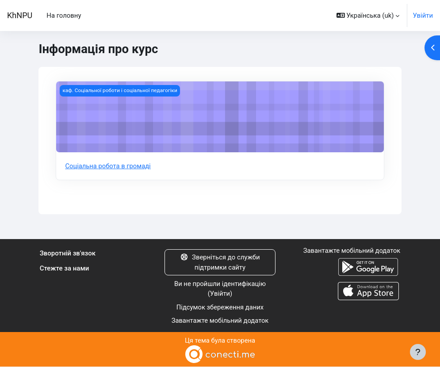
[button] (368, 15)
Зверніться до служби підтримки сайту (220, 262)
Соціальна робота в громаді (108, 166)
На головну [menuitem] (63, 15)
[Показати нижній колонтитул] (418, 352)
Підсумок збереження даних (220, 307)
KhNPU (19, 15)
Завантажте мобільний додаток (220, 321)
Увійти (423, 15)
